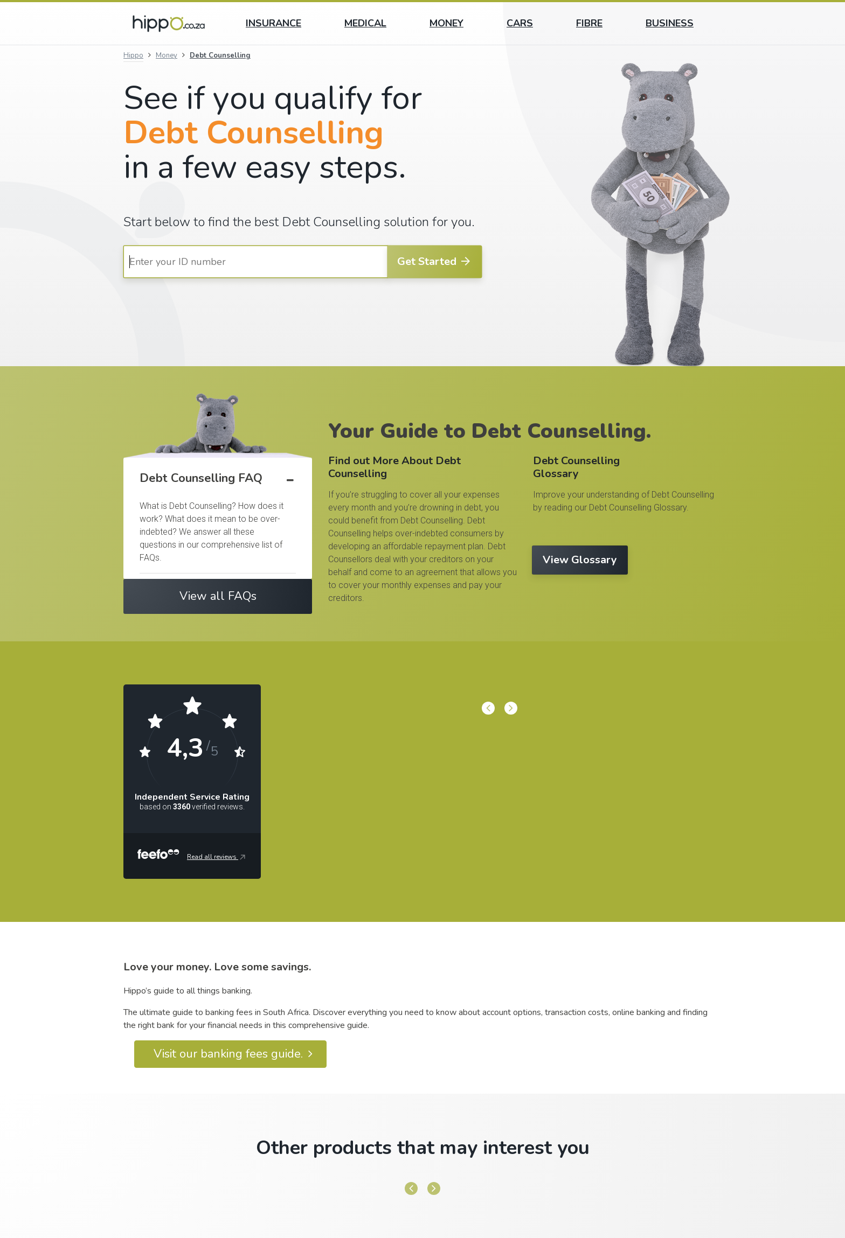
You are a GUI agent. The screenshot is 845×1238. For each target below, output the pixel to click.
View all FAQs (218, 596)
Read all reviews (217, 857)
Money (446, 23)
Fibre (589, 23)
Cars (520, 23)
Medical (365, 23)
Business (670, 23)
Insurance (273, 23)
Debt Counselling (220, 55)
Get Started (434, 261)
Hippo (133, 55)
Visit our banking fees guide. (233, 1054)
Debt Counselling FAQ (201, 478)
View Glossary (580, 559)
